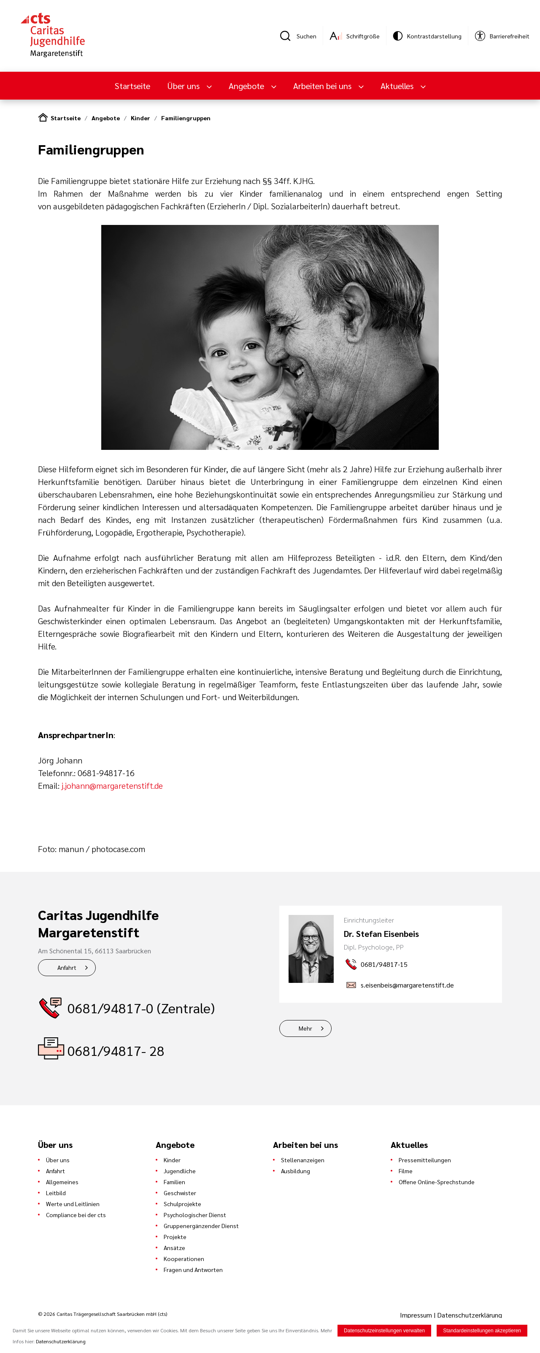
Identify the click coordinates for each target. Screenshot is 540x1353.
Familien (174, 1181)
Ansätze (174, 1247)
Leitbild (56, 1192)
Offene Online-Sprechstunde (437, 1181)
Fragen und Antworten (193, 1269)
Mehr (305, 1028)
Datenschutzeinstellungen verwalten (384, 1331)
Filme (406, 1170)
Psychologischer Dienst (195, 1214)
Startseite (132, 85)
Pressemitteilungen (425, 1160)
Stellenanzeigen (302, 1160)
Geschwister (180, 1192)
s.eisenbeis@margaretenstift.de (407, 984)
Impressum (417, 1314)
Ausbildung (295, 1170)
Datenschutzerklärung (469, 1314)
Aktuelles (398, 85)
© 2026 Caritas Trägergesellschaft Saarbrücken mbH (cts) (102, 1313)
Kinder (140, 118)
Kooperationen (184, 1258)
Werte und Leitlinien (73, 1203)
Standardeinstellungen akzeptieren (482, 1331)
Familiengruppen (186, 118)
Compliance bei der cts (76, 1214)
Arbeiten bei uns (323, 85)
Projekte (175, 1236)
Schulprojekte (182, 1203)
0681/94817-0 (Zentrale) (141, 1007)
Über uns (184, 85)
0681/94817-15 (384, 964)
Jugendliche (180, 1170)
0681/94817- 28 (116, 1050)
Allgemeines (62, 1181)
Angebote (247, 85)
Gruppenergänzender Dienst (201, 1225)
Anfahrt (66, 967)
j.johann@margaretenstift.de (112, 785)
